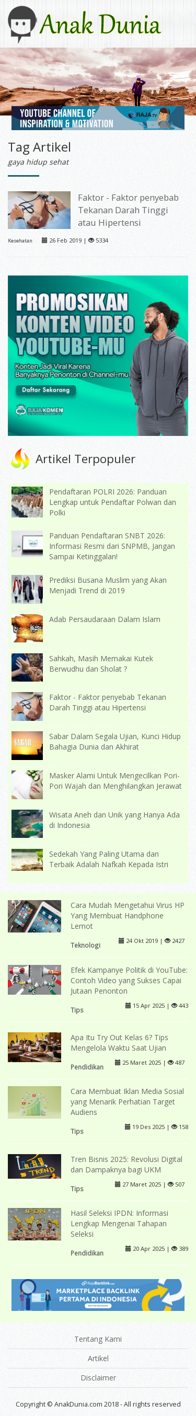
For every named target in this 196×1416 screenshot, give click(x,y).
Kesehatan (20, 240)
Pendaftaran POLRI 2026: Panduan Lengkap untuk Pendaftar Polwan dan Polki (112, 502)
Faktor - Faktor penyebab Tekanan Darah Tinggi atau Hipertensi (128, 209)
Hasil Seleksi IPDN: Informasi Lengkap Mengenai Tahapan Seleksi (119, 1223)
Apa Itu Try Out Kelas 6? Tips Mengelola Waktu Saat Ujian (119, 1042)
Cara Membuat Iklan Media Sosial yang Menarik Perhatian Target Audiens (127, 1101)
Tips (77, 1010)
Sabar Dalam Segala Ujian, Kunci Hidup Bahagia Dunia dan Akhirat (115, 741)
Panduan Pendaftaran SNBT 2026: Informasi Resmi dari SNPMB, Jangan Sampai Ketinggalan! (112, 546)
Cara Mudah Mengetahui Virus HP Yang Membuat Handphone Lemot (128, 915)
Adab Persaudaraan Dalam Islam (104, 619)
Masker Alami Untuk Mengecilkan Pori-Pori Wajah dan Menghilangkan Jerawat (115, 780)
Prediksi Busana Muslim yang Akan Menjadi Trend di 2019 (108, 585)
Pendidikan (87, 1067)
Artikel (98, 1358)
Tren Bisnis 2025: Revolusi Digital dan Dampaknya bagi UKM (126, 1164)
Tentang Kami (98, 1339)
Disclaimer (98, 1378)
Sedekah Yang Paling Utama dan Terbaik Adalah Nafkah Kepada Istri (108, 859)
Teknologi (85, 945)
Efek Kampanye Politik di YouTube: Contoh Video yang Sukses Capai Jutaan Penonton (129, 980)
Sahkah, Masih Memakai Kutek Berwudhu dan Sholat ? (101, 663)
